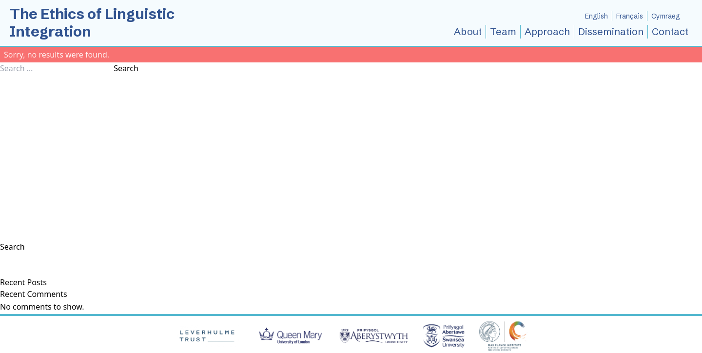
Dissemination (611, 31)
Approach (547, 31)
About (468, 31)
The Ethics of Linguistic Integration (92, 22)
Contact (670, 31)
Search (126, 68)
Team (503, 31)
